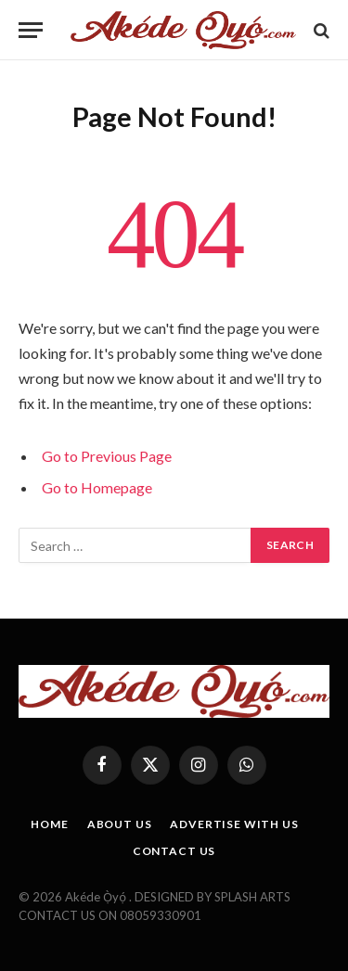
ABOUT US (119, 824)
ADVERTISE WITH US (234, 824)
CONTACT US (174, 851)
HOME (49, 824)
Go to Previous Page (107, 456)
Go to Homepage (97, 487)
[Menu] (31, 30)
